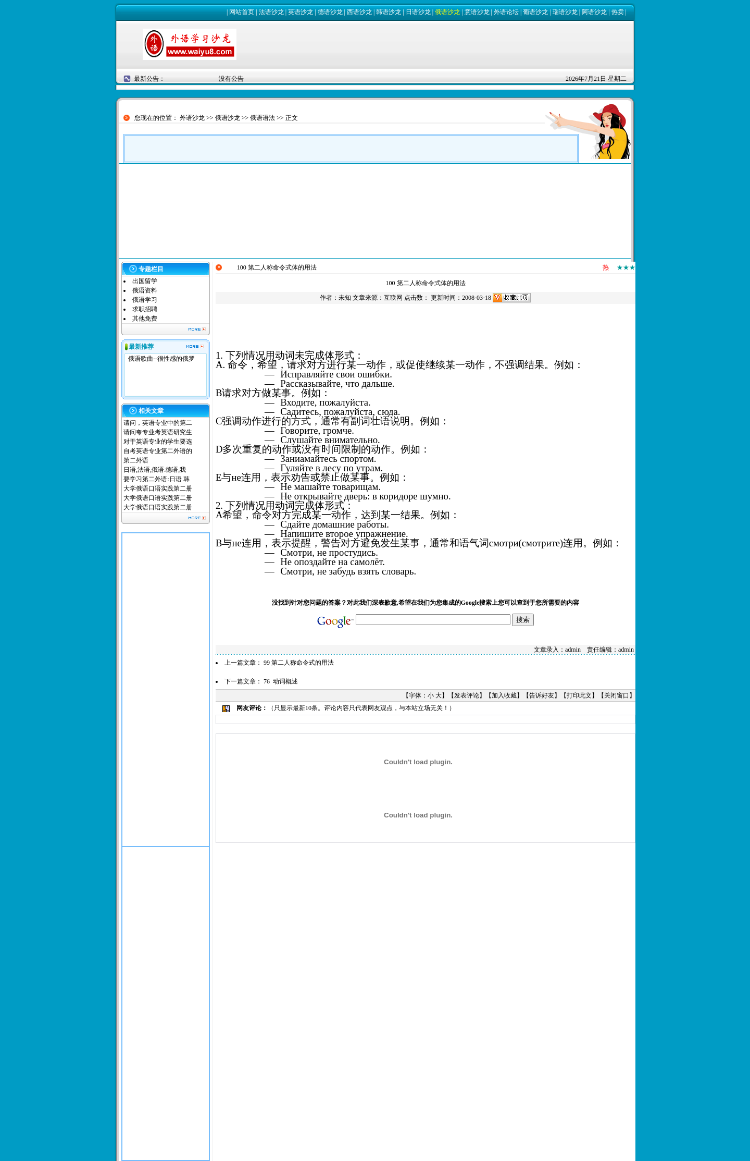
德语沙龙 (330, 12)
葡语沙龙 (535, 12)
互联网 (393, 297)
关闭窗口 (616, 695)
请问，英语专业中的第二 (157, 422)
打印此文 (579, 695)
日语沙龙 (418, 12)
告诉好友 (541, 695)
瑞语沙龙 (565, 12)
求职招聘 (144, 309)
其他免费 (144, 318)
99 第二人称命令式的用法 (299, 662)
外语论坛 (506, 12)
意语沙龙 (477, 12)
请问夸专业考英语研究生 (157, 432)
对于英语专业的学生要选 (157, 441)
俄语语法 (262, 117)
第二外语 (135, 460)
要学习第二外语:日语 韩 (156, 479)
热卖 (617, 12)
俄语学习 (144, 299)
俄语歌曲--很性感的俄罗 (161, 358)
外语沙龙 (192, 117)
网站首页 (241, 12)
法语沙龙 (271, 12)
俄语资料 (144, 290)
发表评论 (466, 695)
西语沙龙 (359, 12)
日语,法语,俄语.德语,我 (154, 469)
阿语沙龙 (594, 12)
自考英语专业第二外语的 (157, 451)
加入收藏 (504, 695)
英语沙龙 (300, 12)
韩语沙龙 (388, 12)
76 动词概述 (281, 681)
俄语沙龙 (447, 12)
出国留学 (144, 281)
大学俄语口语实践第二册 (157, 488)
